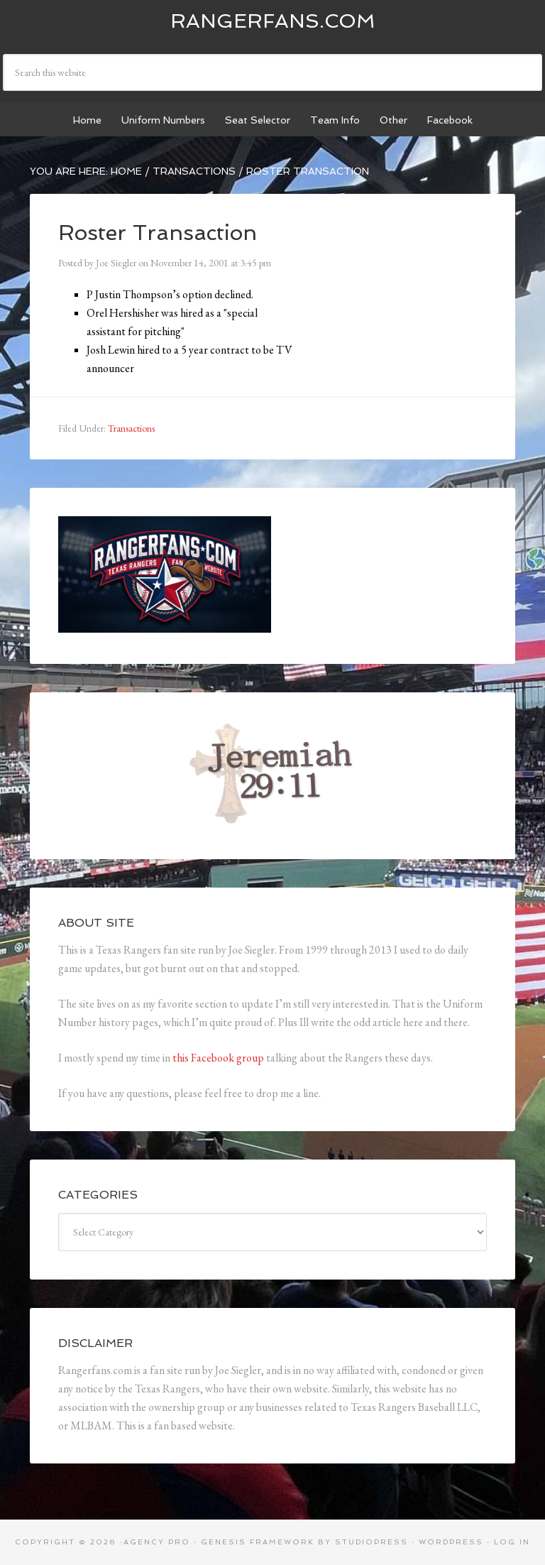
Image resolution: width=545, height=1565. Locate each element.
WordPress (451, 1542)
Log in (512, 1542)
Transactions (131, 428)
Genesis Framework (257, 1542)
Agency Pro (156, 1542)
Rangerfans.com (272, 21)
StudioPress (371, 1542)
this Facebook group (218, 1057)
